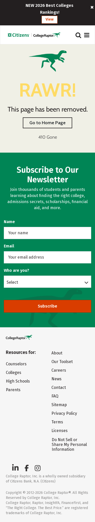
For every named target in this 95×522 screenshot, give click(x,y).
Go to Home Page (47, 122)
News (56, 378)
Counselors (16, 364)
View (49, 19)
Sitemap (59, 404)
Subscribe (47, 306)
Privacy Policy (64, 413)
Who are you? (16, 270)
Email (9, 246)
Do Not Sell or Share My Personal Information (69, 444)
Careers (58, 370)
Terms (57, 422)
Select (12, 282)
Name (9, 221)
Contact (58, 387)
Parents (13, 389)
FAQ (54, 396)
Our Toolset (62, 361)
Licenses (59, 430)
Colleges (13, 372)
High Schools (18, 381)
